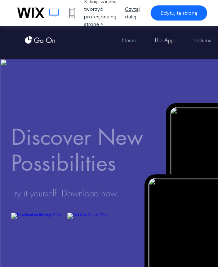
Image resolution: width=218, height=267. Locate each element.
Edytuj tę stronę (178, 13)
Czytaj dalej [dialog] (132, 13)
